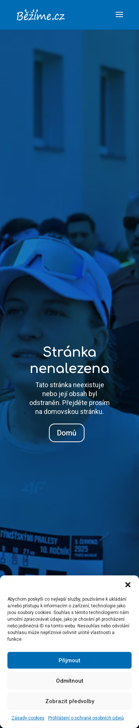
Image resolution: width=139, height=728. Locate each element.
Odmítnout (69, 681)
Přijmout (69, 660)
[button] (128, 584)
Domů (66, 432)
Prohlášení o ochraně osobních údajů (86, 718)
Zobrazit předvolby (69, 701)
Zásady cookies (27, 718)
